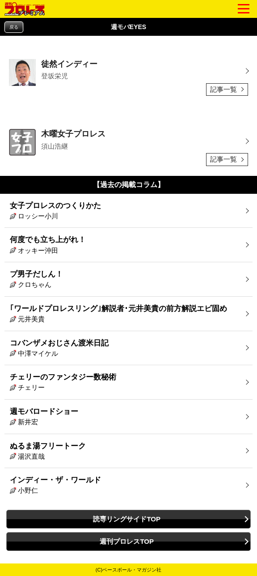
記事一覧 (223, 89)
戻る (13, 27)
